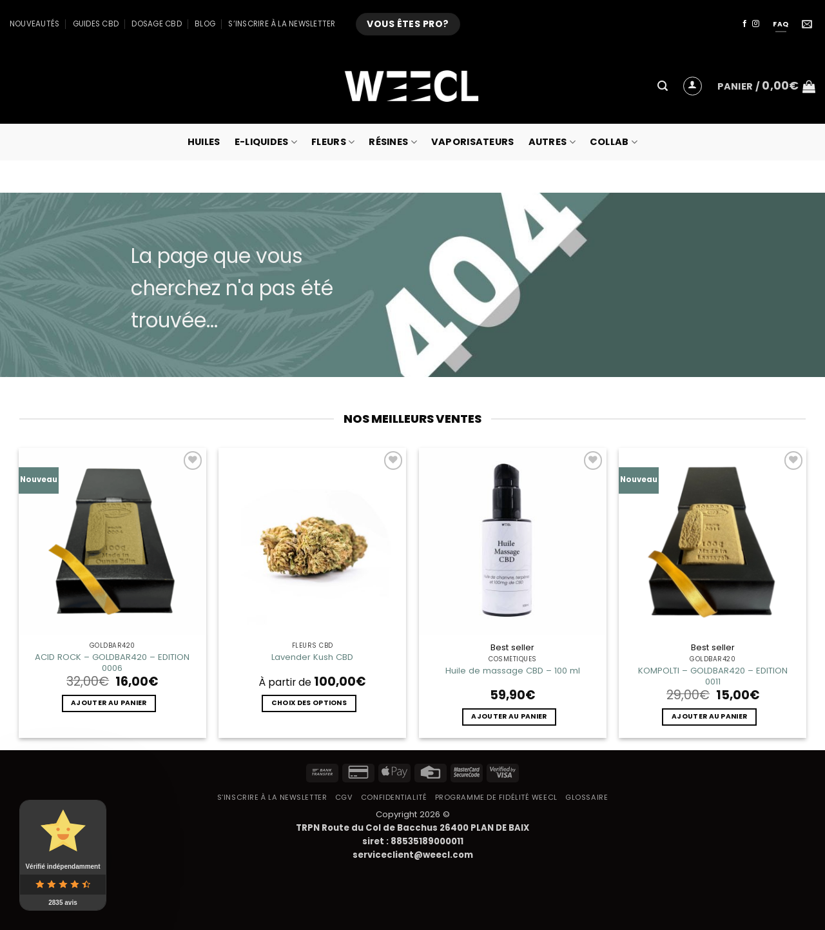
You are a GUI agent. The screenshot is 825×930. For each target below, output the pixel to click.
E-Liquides (266, 141)
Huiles (204, 141)
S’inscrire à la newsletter (281, 24)
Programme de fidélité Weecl (496, 797)
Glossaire (586, 797)
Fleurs (332, 141)
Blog (205, 24)
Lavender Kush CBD (312, 657)
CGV (344, 797)
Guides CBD (96, 24)
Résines (393, 141)
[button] (662, 86)
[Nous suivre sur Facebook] (744, 24)
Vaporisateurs (472, 141)
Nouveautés (34, 24)
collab (613, 141)
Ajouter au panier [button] (108, 703)
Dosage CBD (156, 24)
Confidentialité (394, 797)
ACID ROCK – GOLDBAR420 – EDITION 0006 (112, 662)
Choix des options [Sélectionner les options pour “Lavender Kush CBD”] (309, 703)
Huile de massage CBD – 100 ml (512, 670)
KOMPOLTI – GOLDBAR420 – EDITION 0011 (713, 676)
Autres (552, 141)
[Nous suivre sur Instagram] (755, 24)
